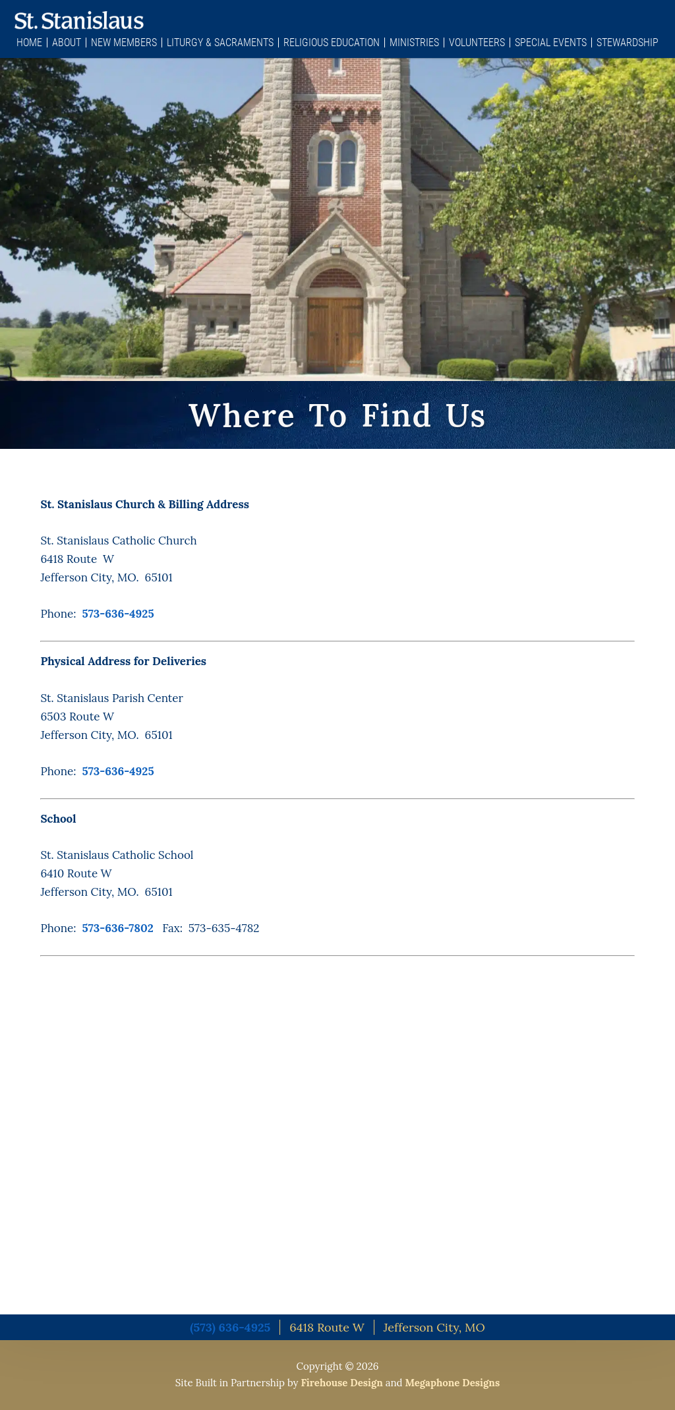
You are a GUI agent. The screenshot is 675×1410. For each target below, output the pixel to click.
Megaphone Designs (452, 1382)
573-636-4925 (118, 613)
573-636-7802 (118, 928)
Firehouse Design (341, 1382)
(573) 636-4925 (230, 1327)
